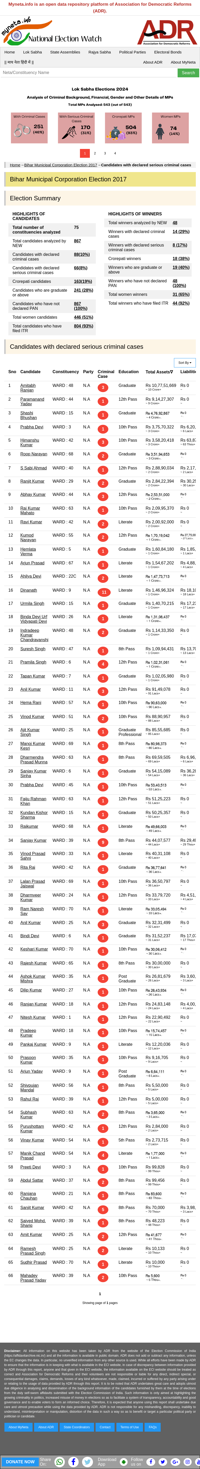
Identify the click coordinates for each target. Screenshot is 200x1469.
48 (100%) (179, 283)
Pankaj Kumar (33, 1044)
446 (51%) (83, 317)
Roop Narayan (33, 454)
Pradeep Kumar (28, 1032)
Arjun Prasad (32, 563)
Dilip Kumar (31, 990)
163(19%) (83, 281)
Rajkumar (29, 826)
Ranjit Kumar (32, 481)
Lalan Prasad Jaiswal (32, 883)
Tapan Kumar (32, 676)
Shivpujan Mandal (29, 1087)
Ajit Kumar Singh (30, 732)
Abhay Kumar (33, 494)
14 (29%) (181, 231)
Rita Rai (27, 867)
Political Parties (132, 52)
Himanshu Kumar (29, 442)
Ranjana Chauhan (28, 1195)
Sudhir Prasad (33, 1262)
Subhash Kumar (28, 1114)
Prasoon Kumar (28, 1059)
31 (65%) (181, 294)
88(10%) (82, 254)
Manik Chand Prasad (32, 1155)
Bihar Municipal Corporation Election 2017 (60, 165)
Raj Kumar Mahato (30, 510)
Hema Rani (30, 702)
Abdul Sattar (31, 1180)
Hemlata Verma (28, 551)
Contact (105, 1427)
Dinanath (28, 590)
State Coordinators (77, 1427)
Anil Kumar (30, 689)
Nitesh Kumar (33, 1017)
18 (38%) (181, 258)
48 (175, 223)
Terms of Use (130, 1427)
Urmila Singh (32, 603)
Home (9, 52)
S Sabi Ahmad (33, 468)
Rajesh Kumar (33, 963)
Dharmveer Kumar (30, 897)
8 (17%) (180, 245)
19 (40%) (181, 267)
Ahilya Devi (30, 576)
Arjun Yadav (31, 1071)
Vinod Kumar (32, 716)
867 (77, 241)
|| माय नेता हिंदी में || (19, 62)
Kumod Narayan (28, 537)
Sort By (184, 363)
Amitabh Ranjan (28, 387)
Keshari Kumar (34, 949)
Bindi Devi (29, 936)
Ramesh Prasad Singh (32, 1250)
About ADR (152, 62)
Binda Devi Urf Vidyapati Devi (33, 619)
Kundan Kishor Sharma (34, 814)
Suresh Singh (32, 649)
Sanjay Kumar (33, 840)
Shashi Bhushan (28, 415)
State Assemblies (65, 52)
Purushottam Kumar (32, 1128)
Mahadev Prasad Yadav (33, 1277)
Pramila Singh (33, 662)
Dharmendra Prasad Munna (33, 759)
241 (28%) (83, 290)
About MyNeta (183, 62)
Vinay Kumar (32, 1140)
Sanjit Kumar (32, 1207)
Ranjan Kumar (33, 1004)
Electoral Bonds (168, 52)
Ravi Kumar (31, 522)
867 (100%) (81, 306)
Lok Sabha (32, 52)
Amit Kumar (31, 1234)
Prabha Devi (31, 427)
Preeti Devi (30, 1167)
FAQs (153, 1427)
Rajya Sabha (100, 52)
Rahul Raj (29, 1099)
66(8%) (81, 268)
